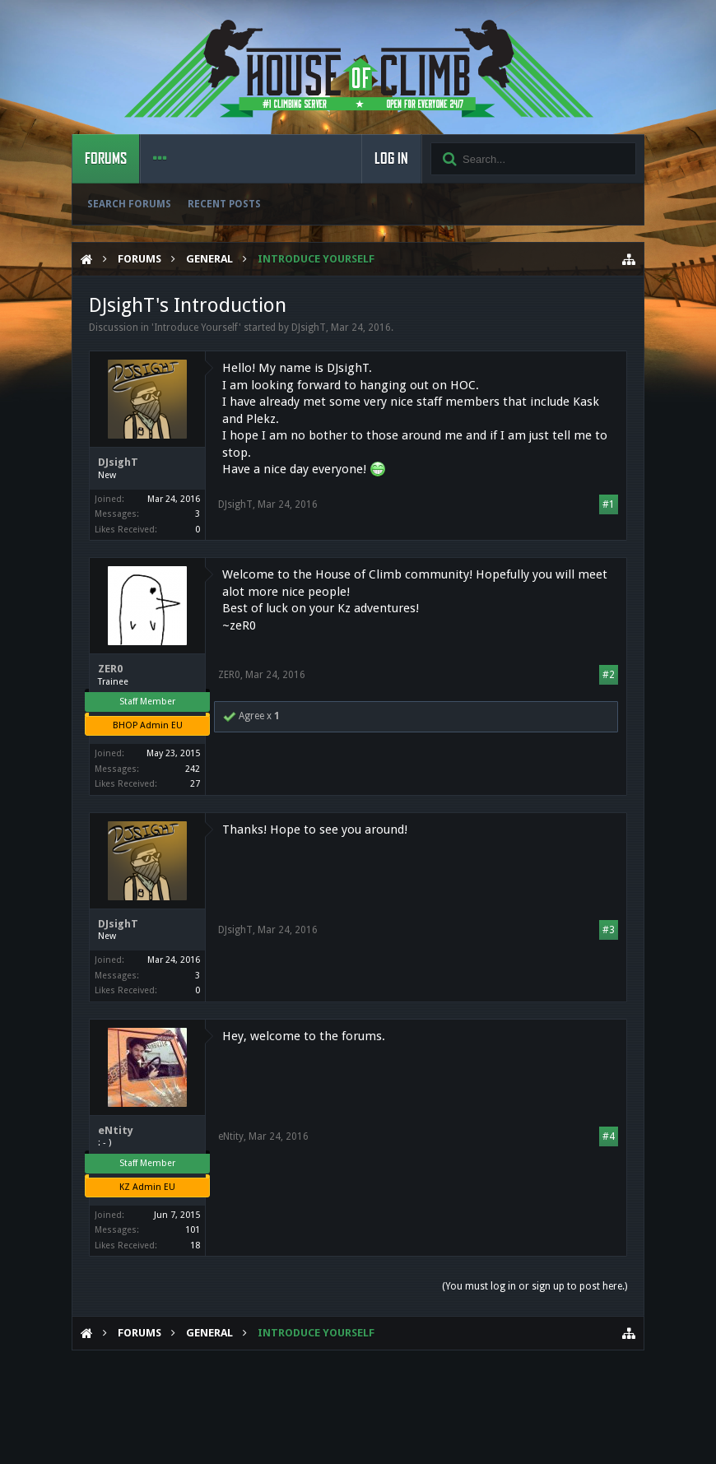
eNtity (115, 1130)
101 (192, 1230)
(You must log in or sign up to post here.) (534, 1286)
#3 (608, 930)
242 (192, 769)
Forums (106, 159)
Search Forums (129, 204)
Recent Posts (224, 204)
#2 (608, 675)
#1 (608, 504)
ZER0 (110, 668)
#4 (608, 1136)
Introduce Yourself (196, 327)
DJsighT (308, 327)
